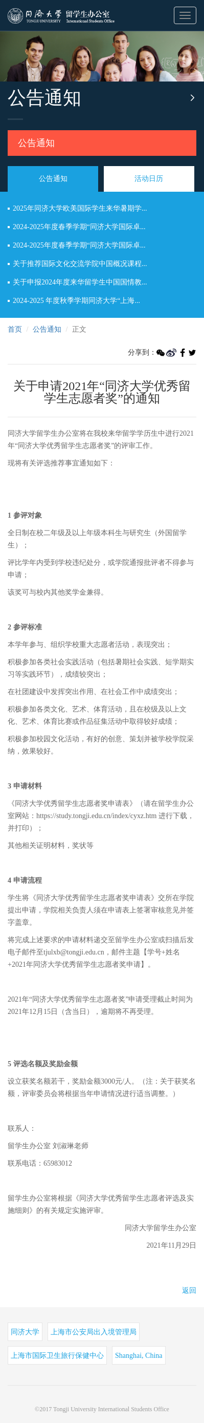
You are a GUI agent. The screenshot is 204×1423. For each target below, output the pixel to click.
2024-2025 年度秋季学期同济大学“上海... (76, 300)
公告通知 (36, 143)
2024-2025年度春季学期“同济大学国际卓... (79, 227)
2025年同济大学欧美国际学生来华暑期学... (80, 208)
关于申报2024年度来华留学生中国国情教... (80, 282)
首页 (15, 329)
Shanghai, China (139, 1355)
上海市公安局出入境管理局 (94, 1332)
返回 (189, 1290)
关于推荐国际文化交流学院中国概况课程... (80, 264)
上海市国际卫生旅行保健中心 (57, 1355)
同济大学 (25, 1332)
